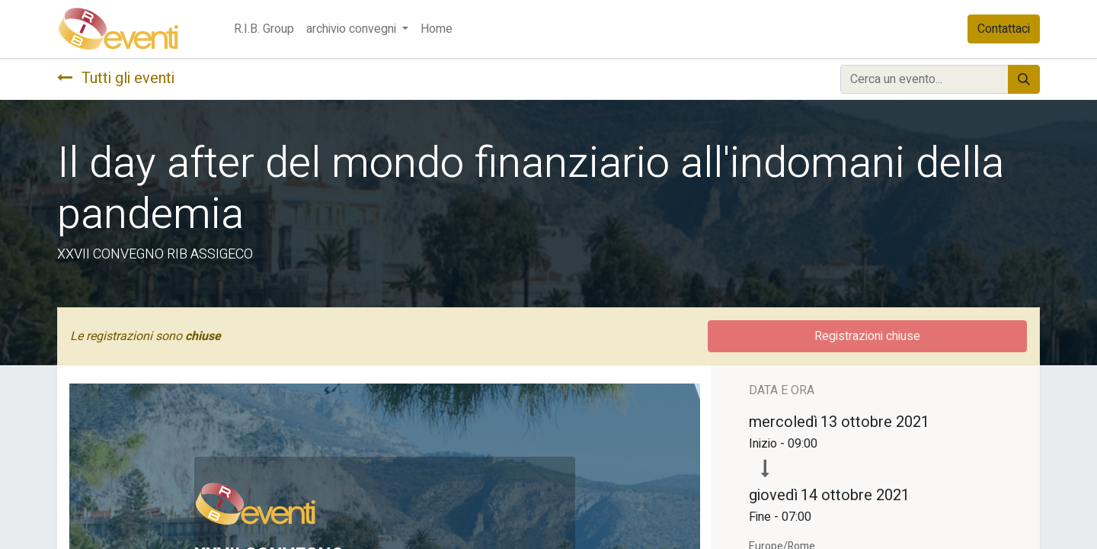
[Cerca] (1024, 79)
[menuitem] (264, 29)
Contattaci (1003, 29)
